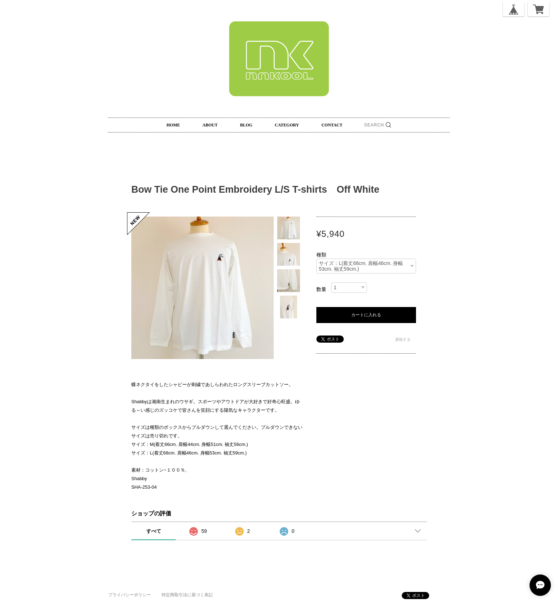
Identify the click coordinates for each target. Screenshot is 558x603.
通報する (403, 339)
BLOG (246, 125)
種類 (321, 255)
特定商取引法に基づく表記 (187, 594)
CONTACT (331, 125)
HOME (173, 125)
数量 (321, 289)
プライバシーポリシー (129, 594)
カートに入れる (366, 314)
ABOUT (210, 125)
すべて (153, 531)
